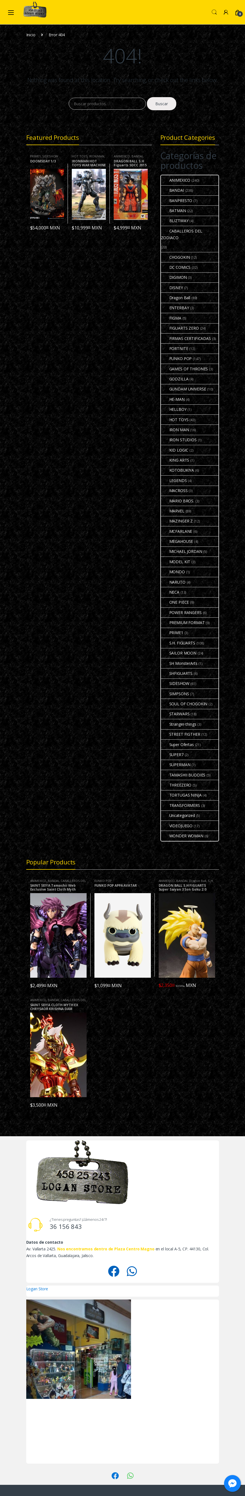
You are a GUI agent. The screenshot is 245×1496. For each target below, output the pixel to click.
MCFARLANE (176, 531)
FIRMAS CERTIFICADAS (186, 338)
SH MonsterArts (179, 663)
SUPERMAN (176, 764)
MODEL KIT (176, 561)
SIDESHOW (50, 156)
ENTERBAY (175, 307)
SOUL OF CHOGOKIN (184, 703)
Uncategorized (178, 815)
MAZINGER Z (177, 521)
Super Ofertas (177, 744)
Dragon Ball (175, 297)
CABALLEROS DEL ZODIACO (181, 234)
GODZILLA (175, 379)
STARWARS (175, 713)
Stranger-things (178, 724)
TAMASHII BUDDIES (183, 775)
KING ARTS (175, 460)
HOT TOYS (79, 156)
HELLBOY (174, 409)
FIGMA (171, 318)
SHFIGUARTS (177, 673)
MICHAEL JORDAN (181, 551)
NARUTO (173, 582)
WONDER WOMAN (182, 835)
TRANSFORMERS (180, 805)
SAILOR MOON (178, 653)
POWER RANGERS (181, 612)
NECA (170, 592)
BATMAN (173, 210)
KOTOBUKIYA (177, 470)
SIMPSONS (175, 693)
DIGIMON (174, 277)
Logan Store (37, 1288)
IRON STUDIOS (179, 439)
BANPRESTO (176, 200)
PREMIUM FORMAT (183, 622)
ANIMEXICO (122, 156)
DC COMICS (176, 267)
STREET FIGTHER (180, 734)
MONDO (173, 571)
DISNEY (172, 287)
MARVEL (172, 511)
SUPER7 (172, 754)
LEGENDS (174, 480)
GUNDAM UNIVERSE (183, 389)
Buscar (161, 103)
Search (214, 12)
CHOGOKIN (175, 257)
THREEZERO (176, 785)
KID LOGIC (175, 450)
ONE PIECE (175, 602)
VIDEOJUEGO (177, 825)
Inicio (30, 34)
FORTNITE (174, 348)
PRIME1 (35, 156)
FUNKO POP (176, 358)
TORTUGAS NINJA (181, 795)
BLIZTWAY (175, 220)
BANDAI (137, 156)
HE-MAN (173, 399)
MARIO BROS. (177, 501)
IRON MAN (96, 156)
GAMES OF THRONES (184, 368)
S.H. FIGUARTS (178, 643)
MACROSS (174, 490)
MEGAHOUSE (177, 541)
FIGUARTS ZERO (180, 328)
